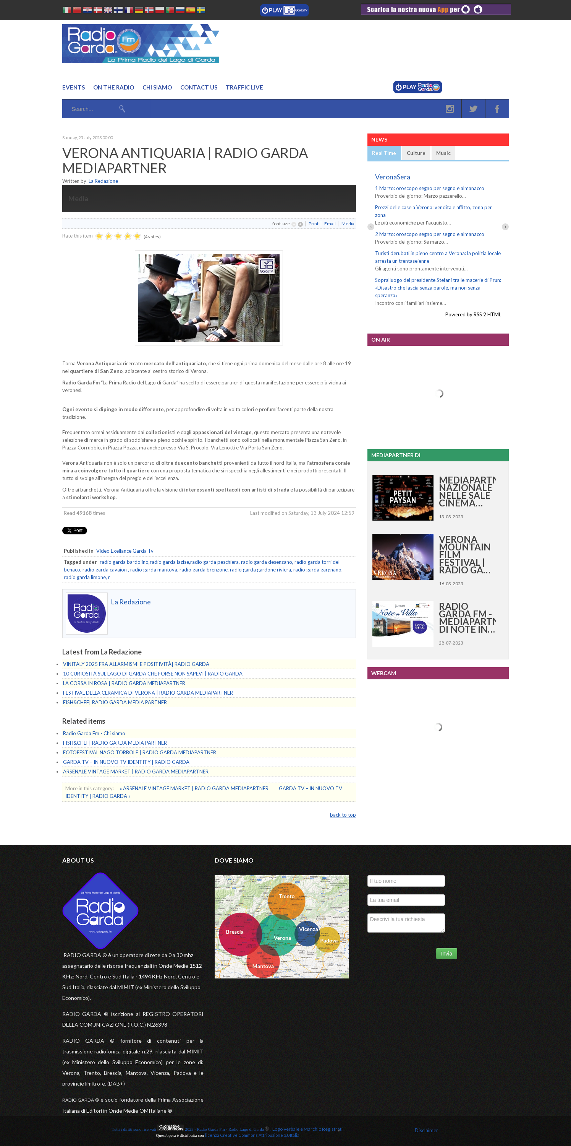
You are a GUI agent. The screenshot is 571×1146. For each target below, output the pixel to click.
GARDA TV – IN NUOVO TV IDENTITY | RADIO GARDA (126, 762)
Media (347, 223)
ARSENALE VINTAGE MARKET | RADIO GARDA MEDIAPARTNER (136, 771)
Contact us (198, 87)
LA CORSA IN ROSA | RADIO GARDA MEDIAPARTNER (124, 683)
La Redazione (103, 181)
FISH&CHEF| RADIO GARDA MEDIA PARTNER (115, 702)
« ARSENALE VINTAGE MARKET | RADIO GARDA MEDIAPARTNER (195, 788)
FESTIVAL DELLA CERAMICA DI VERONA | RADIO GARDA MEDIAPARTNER (148, 693)
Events (73, 87)
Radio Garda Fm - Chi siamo (94, 733)
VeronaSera (392, 177)
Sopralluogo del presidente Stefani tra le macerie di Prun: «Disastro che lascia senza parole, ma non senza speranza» (438, 287)
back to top (343, 815)
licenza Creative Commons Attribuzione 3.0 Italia (252, 1135)
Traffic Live (244, 87)
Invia (447, 954)
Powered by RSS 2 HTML (473, 314)
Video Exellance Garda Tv (125, 551)
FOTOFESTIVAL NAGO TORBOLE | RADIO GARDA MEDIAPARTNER (139, 752)
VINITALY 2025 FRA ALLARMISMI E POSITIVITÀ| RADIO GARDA (136, 664)
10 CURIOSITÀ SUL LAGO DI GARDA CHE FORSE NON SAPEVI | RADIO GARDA (153, 674)
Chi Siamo (157, 87)
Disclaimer (426, 1130)
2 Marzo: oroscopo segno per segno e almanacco (429, 234)
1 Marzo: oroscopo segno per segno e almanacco (429, 188)
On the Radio (113, 87)
